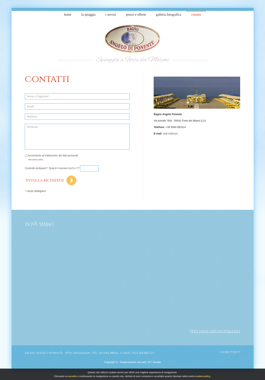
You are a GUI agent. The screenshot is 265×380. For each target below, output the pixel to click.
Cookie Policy (230, 352)
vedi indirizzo (170, 133)
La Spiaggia (88, 14)
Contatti (196, 14)
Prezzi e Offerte (136, 14)
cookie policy (202, 376)
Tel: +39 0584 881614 (105, 353)
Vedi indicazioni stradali (215, 331)
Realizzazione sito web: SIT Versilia (140, 362)
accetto (72, 376)
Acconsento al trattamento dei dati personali (51, 155)
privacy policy (37, 160)
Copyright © (111, 362)
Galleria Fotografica (168, 14)
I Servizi (110, 14)
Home (67, 14)
